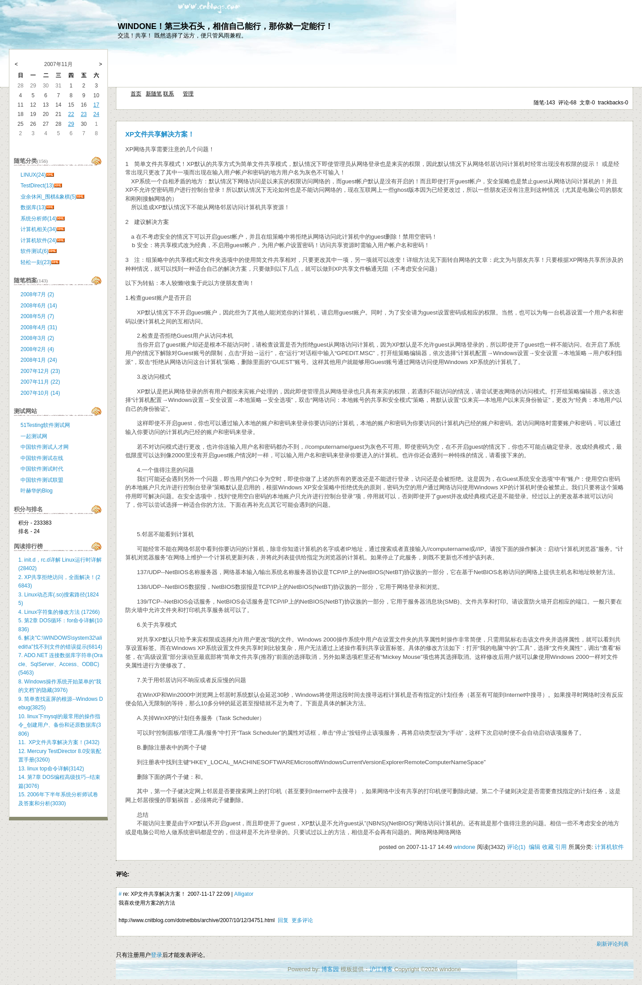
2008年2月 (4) (37, 349)
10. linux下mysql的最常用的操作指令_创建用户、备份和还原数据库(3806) (59, 725)
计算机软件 (609, 847)
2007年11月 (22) (40, 382)
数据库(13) (33, 207)
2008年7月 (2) (37, 294)
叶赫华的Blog (37, 491)
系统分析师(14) (39, 218)
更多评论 (302, 920)
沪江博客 (381, 969)
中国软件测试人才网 (45, 447)
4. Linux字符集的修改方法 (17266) (59, 612)
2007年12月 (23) (40, 371)
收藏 (548, 847)
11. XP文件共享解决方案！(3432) (58, 742)
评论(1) (516, 847)
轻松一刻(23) (36, 262)
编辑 (534, 847)
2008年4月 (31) (39, 327)
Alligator (243, 894)
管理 (188, 94)
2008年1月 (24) (39, 360)
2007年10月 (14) (40, 393)
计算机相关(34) (39, 229)
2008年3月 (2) (37, 338)
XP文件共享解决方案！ (159, 134)
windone (464, 847)
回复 (283, 920)
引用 (561, 847)
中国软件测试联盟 (42, 480)
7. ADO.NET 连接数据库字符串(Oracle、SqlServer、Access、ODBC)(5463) (60, 664)
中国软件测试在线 (42, 458)
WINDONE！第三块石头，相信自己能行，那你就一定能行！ (225, 26)
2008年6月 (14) (39, 305)
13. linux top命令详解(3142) (51, 769)
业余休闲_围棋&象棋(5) (48, 197)
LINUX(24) (33, 175)
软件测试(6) (35, 251)
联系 (168, 94)
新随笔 (154, 94)
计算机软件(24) (39, 240)
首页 (136, 94)
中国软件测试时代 (42, 469)
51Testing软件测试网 (45, 425)
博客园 (330, 969)
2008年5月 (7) (37, 316)
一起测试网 (34, 436)
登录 (156, 955)
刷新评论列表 (613, 944)
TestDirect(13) (37, 185)
